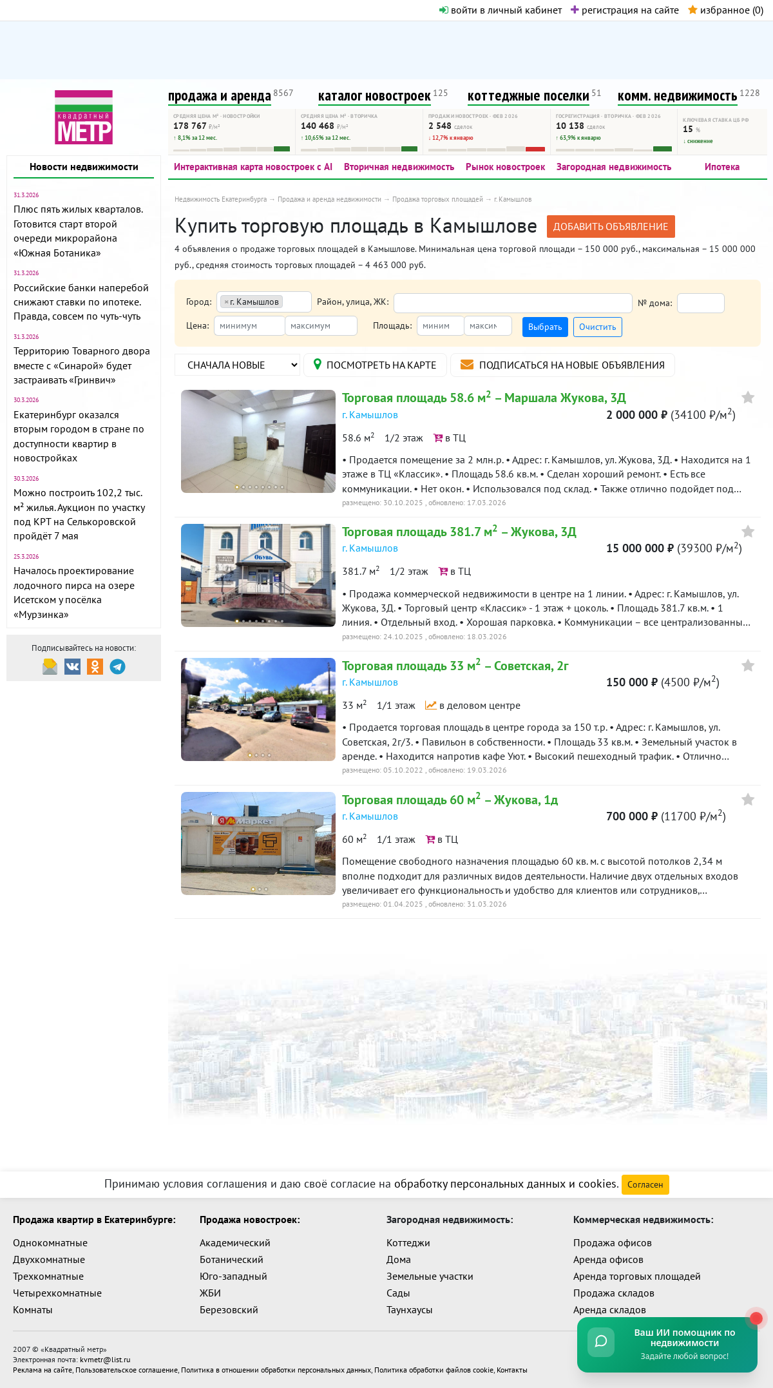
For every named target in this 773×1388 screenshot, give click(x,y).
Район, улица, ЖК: (352, 301)
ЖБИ (210, 1292)
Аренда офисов (608, 1259)
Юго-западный (233, 1275)
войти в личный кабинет (500, 9)
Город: (198, 301)
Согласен (645, 1184)
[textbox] (290, 302)
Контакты (512, 1369)
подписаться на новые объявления (563, 364)
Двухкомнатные (49, 1259)
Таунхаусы (409, 1309)
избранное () (725, 9)
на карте (375, 364)
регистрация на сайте (625, 9)
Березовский (229, 1309)
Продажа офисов (612, 1242)
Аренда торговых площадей (637, 1275)
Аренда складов (609, 1309)
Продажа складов (613, 1292)
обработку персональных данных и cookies (505, 1183)
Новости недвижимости (84, 166)
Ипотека (722, 166)
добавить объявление (611, 226)
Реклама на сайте (42, 1369)
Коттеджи (408, 1242)
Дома (398, 1259)
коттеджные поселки (528, 95)
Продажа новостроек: (250, 1219)
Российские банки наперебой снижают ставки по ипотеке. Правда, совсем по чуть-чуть (81, 302)
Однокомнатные (50, 1242)
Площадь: (392, 325)
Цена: (197, 325)
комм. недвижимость (678, 95)
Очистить (597, 327)
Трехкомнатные (48, 1275)
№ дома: (655, 303)
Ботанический (231, 1259)
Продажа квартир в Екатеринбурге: (94, 1219)
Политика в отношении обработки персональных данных (276, 1369)
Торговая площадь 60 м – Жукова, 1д (450, 799)
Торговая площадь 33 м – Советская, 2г (455, 665)
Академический (235, 1242)
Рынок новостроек (505, 166)
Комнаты (33, 1309)
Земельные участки (429, 1275)
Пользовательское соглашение (126, 1369)
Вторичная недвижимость (399, 166)
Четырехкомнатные (57, 1292)
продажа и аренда (219, 95)
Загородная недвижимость (614, 166)
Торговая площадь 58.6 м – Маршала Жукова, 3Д (484, 397)
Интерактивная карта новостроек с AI (253, 166)
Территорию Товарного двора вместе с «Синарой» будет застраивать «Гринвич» (82, 365)
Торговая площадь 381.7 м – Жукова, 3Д (459, 531)
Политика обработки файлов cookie (433, 1369)
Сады (398, 1292)
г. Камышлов (370, 414)
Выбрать (545, 327)
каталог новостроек (374, 95)
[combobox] (264, 302)
